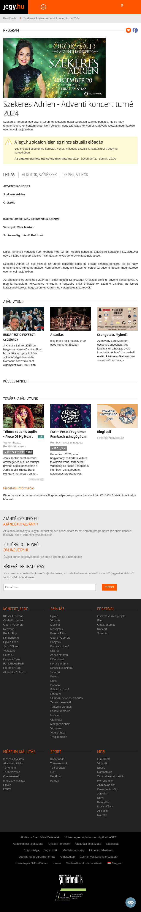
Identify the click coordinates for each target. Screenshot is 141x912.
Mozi (101, 752)
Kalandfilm (103, 802)
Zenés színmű (59, 655)
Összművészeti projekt (111, 616)
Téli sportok (57, 767)
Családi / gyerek (13, 620)
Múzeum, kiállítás (19, 752)
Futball (54, 780)
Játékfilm (102, 793)
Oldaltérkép (67, 856)
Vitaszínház (57, 732)
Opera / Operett (13, 624)
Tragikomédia (58, 736)
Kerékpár (56, 776)
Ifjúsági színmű (59, 689)
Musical (55, 624)
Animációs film (106, 785)
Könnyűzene (11, 637)
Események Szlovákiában (31, 863)
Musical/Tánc (105, 806)
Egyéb (54, 616)
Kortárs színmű (59, 646)
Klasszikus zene (13, 616)
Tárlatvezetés (11, 772)
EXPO (7, 789)
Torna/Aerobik (59, 763)
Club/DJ (8, 655)
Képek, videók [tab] (75, 174)
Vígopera (56, 728)
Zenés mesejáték (61, 702)
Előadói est (57, 659)
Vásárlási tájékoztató (88, 843)
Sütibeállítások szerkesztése (84, 863)
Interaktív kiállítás (14, 780)
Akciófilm (102, 810)
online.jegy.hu (16, 550)
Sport (55, 752)
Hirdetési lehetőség (101, 850)
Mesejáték (56, 629)
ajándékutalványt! (20, 524)
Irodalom (55, 715)
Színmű (55, 672)
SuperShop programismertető (36, 856)
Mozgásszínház (60, 724)
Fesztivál (106, 609)
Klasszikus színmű (61, 667)
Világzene (9, 650)
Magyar (114, 863)
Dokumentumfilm (107, 789)
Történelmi (9, 767)
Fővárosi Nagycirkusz (110, 437)
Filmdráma (103, 759)
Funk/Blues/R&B (13, 663)
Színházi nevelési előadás (66, 698)
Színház (57, 609)
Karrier (57, 863)
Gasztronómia (106, 624)
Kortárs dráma (59, 663)
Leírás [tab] (9, 174)
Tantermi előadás (61, 706)
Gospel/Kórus (11, 659)
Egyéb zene (10, 642)
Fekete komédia (60, 711)
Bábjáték (55, 642)
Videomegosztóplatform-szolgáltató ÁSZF (90, 837)
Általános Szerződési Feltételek (39, 837)
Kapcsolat (112, 843)
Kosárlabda (57, 759)
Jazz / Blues (10, 646)
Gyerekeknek (11, 776)
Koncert (102, 629)
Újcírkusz (56, 719)
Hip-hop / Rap (12, 667)
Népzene (8, 629)
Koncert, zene (15, 609)
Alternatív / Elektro (14, 672)
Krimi (53, 680)
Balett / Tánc (58, 633)
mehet (109, 587)
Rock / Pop (10, 633)
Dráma (54, 650)
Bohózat (55, 685)
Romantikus (104, 772)
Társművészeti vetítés (110, 776)
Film (100, 620)
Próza (54, 676)
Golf (52, 772)
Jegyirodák (51, 850)
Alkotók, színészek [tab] (39, 174)
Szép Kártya (31, 850)
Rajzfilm (102, 815)
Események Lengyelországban (99, 856)
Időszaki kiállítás (13, 759)
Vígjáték (55, 620)
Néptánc (55, 693)
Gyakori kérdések (59, 843)
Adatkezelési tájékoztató (28, 843)
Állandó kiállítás (13, 763)
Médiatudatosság (73, 850)
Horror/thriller (105, 780)
